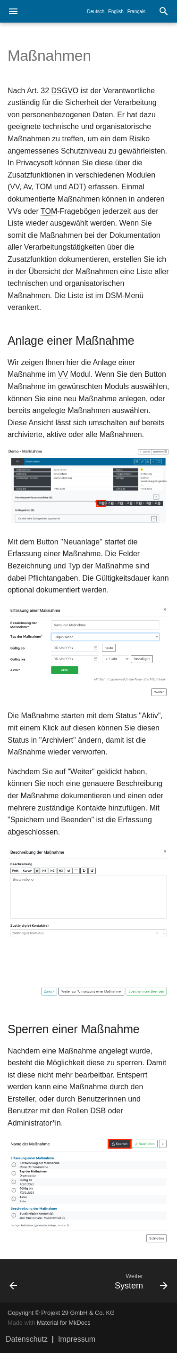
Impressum (76, 1339)
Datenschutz (27, 1339)
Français (136, 11)
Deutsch (96, 11)
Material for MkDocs (64, 1322)
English (116, 11)
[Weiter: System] (110, 1281)
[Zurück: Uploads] (23, 1281)
